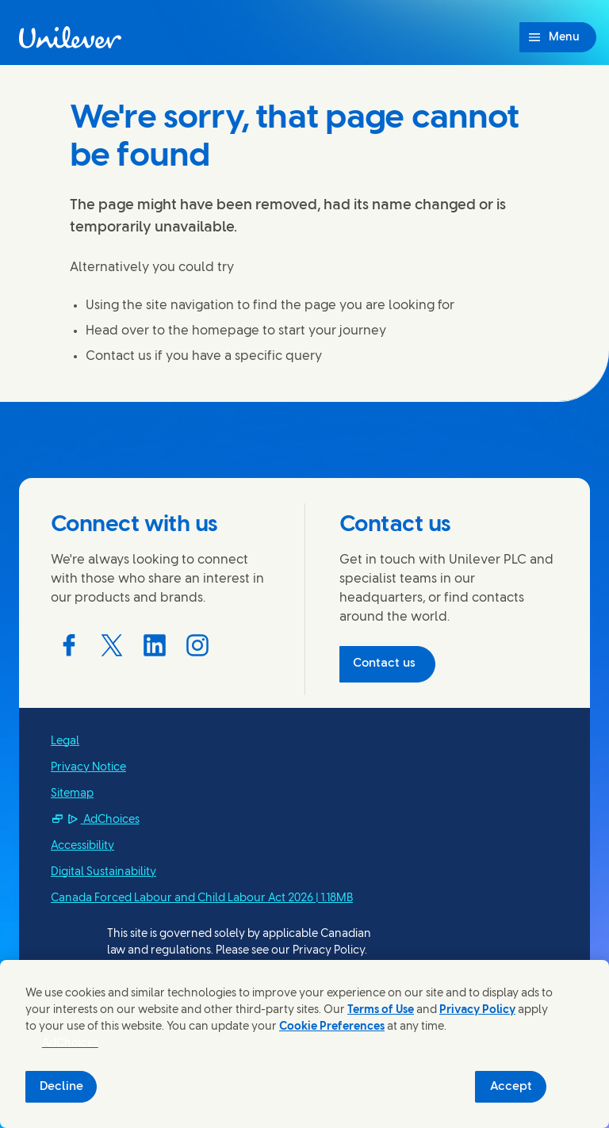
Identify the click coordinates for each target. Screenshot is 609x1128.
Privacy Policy (477, 1010)
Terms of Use (380, 1010)
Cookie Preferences (332, 1027)
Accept (511, 1086)
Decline (61, 1086)
